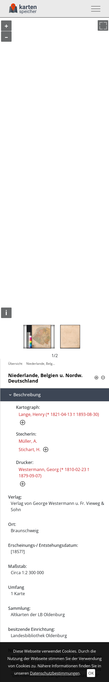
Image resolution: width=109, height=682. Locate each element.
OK (91, 673)
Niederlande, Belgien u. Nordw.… (41, 363)
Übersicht (15, 363)
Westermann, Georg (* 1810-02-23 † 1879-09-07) (54, 473)
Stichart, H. (29, 449)
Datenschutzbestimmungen (55, 673)
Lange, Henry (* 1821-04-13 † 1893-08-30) (59, 414)
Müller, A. (28, 441)
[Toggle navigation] (94, 8)
